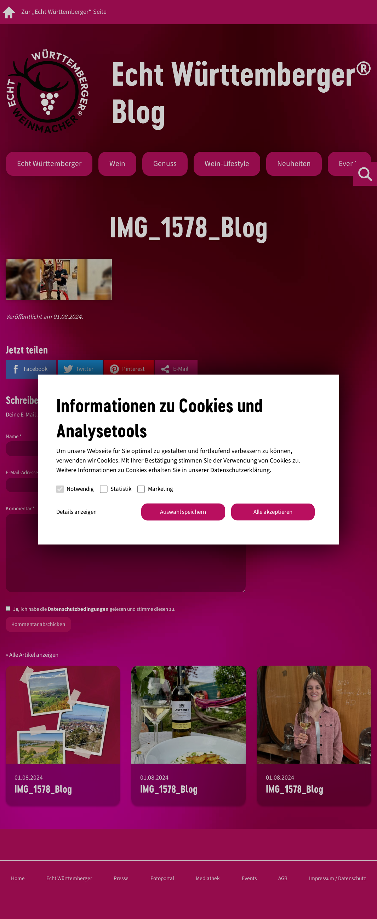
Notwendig (75, 489)
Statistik (115, 489)
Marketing (155, 489)
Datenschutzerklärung (240, 469)
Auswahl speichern (183, 511)
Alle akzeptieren (272, 511)
